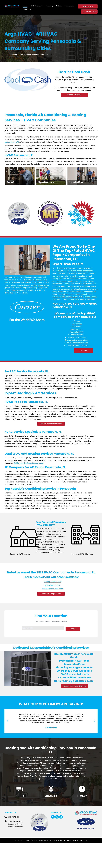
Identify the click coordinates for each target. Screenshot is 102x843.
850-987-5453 (13, 817)
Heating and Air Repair (52, 582)
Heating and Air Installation (52, 589)
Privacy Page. (83, 840)
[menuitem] (23, 6)
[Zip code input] (43, 628)
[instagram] (57, 817)
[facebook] (53, 817)
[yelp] (61, 817)
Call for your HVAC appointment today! (29, 463)
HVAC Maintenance (52, 585)
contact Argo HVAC (11, 142)
